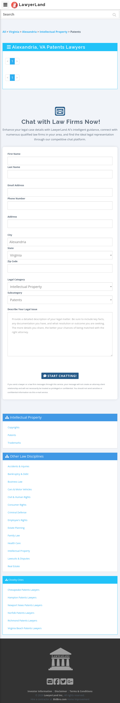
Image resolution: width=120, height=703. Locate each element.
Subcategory (15, 292)
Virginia (14, 32)
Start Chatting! (60, 376)
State (11, 248)
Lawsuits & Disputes (19, 558)
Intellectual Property (54, 32)
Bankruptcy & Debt (18, 474)
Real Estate (14, 566)
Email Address (16, 185)
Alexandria (29, 32)
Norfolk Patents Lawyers (21, 612)
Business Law (15, 481)
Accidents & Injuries (18, 466)
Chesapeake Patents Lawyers (23, 589)
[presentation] (60, 364)
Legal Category (16, 279)
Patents (12, 435)
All (4, 32)
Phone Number (16, 198)
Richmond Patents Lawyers (22, 620)
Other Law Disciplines (27, 456)
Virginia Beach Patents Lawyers (25, 628)
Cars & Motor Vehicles (20, 489)
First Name (14, 153)
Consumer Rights (17, 504)
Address (12, 216)
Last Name (14, 167)
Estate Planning (16, 527)
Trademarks (14, 442)
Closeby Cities (16, 579)
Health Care (14, 543)
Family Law (14, 535)
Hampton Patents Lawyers (22, 597)
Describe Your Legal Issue (22, 309)
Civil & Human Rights (19, 497)
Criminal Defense (17, 512)
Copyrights (13, 427)
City (10, 234)
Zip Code (13, 261)
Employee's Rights (17, 520)
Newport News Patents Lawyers (25, 605)
